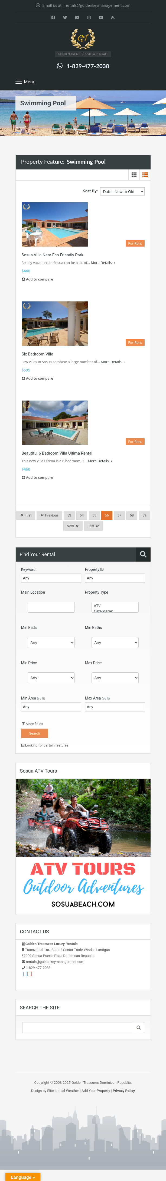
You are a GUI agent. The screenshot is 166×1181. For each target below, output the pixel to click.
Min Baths (93, 627)
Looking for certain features (45, 745)
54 (82, 515)
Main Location (33, 592)
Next (70, 526)
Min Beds (29, 627)
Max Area (97, 698)
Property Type (96, 592)
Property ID (94, 569)
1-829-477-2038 (88, 65)
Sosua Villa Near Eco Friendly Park (52, 255)
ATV (115, 606)
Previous (51, 515)
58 (132, 515)
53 (69, 515)
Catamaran (115, 611)
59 (144, 515)
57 (119, 515)
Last (90, 526)
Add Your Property (96, 1091)
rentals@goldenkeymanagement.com (97, 5)
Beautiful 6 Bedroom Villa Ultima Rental (57, 453)
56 (107, 515)
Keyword (28, 569)
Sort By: (90, 190)
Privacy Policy (124, 1091)
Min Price (29, 663)
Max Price (93, 663)
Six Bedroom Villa (37, 354)
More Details (103, 262)
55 (94, 515)
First (28, 515)
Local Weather (68, 1091)
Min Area (33, 698)
